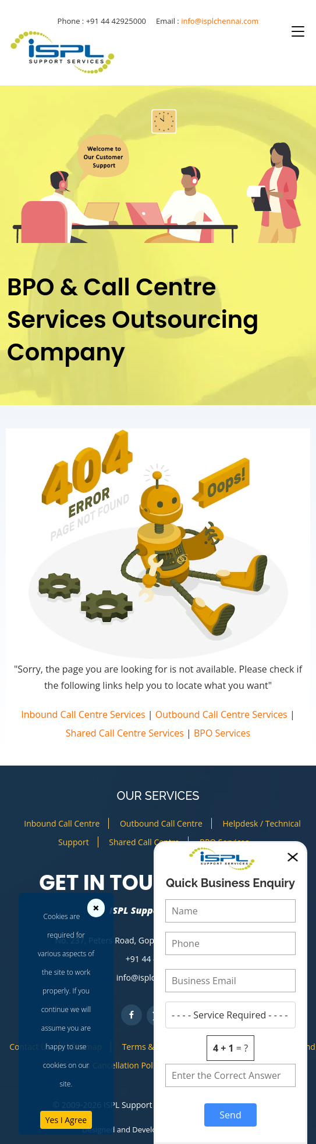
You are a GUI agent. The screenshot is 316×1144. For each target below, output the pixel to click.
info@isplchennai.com (219, 21)
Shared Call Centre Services (125, 733)
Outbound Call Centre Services (221, 714)
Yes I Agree (66, 1119)
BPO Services (222, 733)
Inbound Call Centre (62, 823)
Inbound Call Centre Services (83, 714)
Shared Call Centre (144, 842)
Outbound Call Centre (161, 823)
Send (230, 1115)
